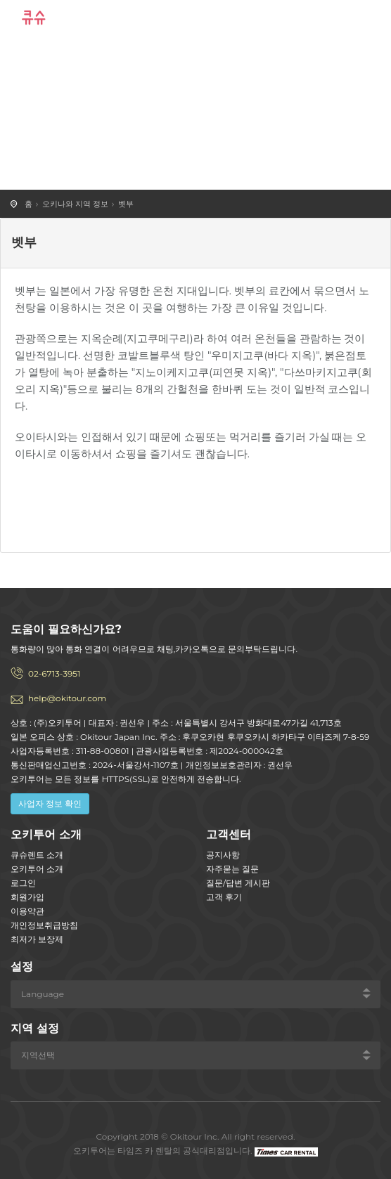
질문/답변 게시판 (238, 883)
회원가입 (27, 897)
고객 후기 (224, 897)
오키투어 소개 (37, 869)
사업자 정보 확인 (50, 803)
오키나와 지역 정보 (75, 204)
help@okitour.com (67, 698)
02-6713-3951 (54, 673)
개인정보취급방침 (44, 925)
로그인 (23, 883)
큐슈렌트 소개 (37, 854)
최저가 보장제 (37, 939)
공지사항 (223, 854)
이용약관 (27, 911)
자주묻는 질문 (232, 869)
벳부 (126, 204)
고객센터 (228, 834)
